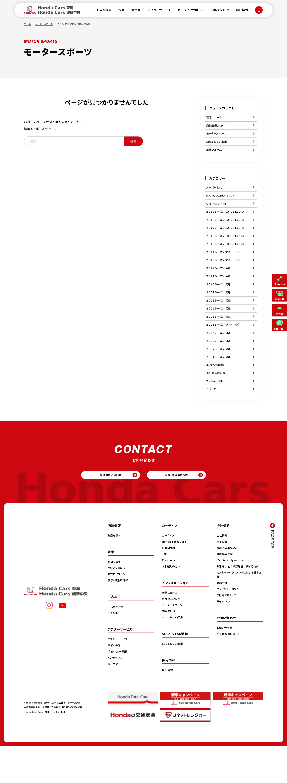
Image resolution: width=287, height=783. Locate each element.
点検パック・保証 (118, 688)
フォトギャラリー (216, 413)
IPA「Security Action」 (232, 597)
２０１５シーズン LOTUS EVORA (226, 257)
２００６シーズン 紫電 (219, 340)
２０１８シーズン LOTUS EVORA (226, 230)
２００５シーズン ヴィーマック (224, 349)
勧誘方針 (222, 620)
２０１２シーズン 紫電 (219, 285)
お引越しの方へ (172, 603)
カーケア (113, 700)
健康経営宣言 (225, 591)
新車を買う (115, 598)
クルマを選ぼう (117, 605)
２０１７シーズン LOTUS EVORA (226, 239)
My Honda (169, 597)
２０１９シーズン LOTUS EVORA (226, 221)
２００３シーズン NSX (219, 367)
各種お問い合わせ (103, 510)
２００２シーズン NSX (219, 377)
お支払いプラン (117, 611)
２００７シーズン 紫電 (219, 331)
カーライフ (168, 572)
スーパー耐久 (214, 193)
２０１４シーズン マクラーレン (224, 267)
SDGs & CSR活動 (217, 145)
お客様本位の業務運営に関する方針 (239, 603)
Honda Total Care (174, 578)
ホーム (27, 23)
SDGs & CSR (217, 11)
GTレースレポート (217, 212)
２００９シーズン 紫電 (219, 312)
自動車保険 (169, 585)
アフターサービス (156, 11)
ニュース (211, 422)
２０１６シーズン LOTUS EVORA (226, 248)
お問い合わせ (225, 664)
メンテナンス (115, 694)
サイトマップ (224, 638)
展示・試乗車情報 (118, 617)
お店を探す (101, 11)
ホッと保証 (114, 649)
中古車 (133, 11)
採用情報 (168, 707)
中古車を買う (116, 643)
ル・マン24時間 (215, 395)
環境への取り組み (228, 585)
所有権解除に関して (229, 671)
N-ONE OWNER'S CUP (221, 202)
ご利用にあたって (227, 632)
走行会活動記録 (216, 404)
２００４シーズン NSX (219, 358)
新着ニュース (214, 118)
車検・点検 (114, 682)
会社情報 (239, 11)
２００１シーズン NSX (219, 386)
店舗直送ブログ (216, 127)
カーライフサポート (188, 11)
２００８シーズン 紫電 (219, 322)
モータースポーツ (45, 23)
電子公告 (222, 578)
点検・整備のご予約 (184, 510)
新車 (119, 11)
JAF (164, 591)
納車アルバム (214, 154)
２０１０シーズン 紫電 (219, 303)
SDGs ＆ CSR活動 (173, 654)
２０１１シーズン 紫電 (219, 294)
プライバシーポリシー (230, 626)
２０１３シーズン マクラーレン (224, 276)
